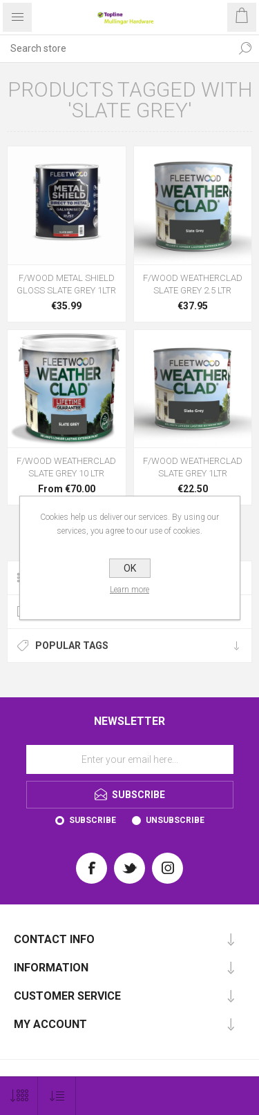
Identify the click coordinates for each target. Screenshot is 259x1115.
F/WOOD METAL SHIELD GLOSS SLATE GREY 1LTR (66, 284)
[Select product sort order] (57, 1096)
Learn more (129, 589)
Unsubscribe (175, 820)
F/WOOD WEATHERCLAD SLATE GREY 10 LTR (66, 467)
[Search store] (115, 48)
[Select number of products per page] (19, 1096)
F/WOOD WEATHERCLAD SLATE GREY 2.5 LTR (192, 284)
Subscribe (92, 820)
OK (130, 568)
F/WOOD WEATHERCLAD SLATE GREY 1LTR (192, 467)
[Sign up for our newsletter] (129, 759)
